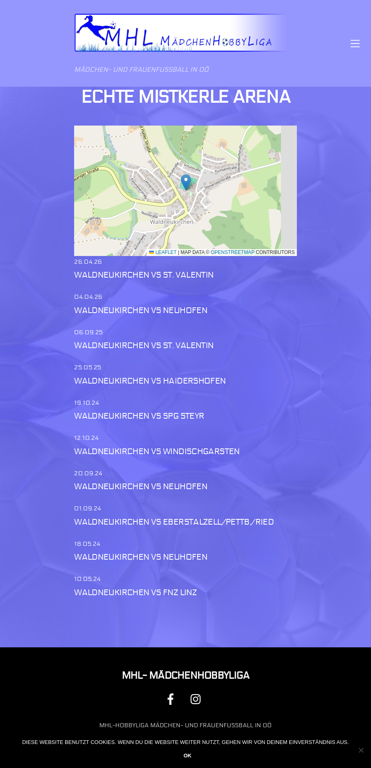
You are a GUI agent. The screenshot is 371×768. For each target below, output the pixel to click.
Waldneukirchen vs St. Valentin (143, 275)
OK (188, 756)
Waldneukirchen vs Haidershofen (150, 381)
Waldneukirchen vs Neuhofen (140, 310)
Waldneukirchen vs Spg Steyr (139, 416)
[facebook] (172, 699)
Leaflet (162, 252)
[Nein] (361, 750)
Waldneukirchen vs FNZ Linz (135, 592)
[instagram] (198, 699)
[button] (186, 182)
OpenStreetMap (233, 252)
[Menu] (355, 43)
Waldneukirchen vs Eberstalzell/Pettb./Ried (174, 522)
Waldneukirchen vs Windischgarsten (157, 451)
